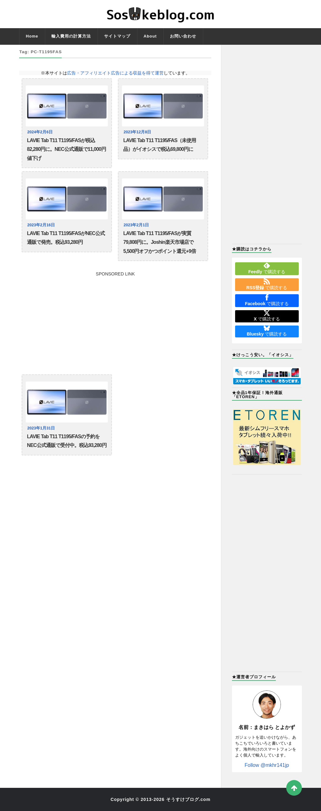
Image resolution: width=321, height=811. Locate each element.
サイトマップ (117, 36)
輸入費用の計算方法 (71, 36)
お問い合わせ (183, 36)
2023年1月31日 (41, 428)
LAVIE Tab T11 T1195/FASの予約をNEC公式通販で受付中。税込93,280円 (67, 441)
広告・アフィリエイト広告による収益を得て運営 (115, 72)
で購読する (266, 268)
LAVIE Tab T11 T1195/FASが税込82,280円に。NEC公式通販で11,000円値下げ (66, 149)
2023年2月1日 (136, 225)
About (150, 36)
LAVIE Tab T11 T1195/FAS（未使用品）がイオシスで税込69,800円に (159, 145)
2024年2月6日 (40, 132)
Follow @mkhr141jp (267, 765)
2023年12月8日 (137, 132)
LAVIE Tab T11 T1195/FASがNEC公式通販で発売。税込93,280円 (66, 238)
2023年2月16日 (41, 225)
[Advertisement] (115, 320)
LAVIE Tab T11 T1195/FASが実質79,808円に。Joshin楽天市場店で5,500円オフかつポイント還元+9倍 (159, 242)
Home (32, 36)
